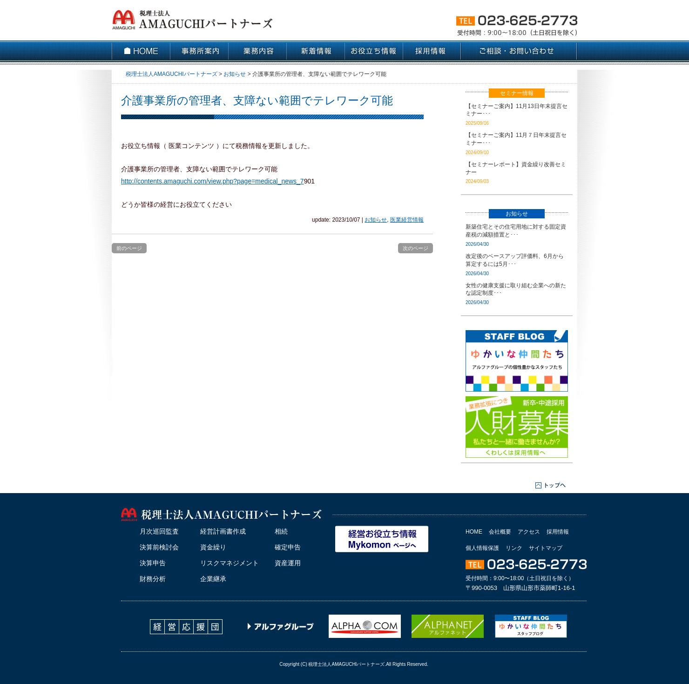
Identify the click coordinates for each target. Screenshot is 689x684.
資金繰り (213, 547)
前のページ (129, 248)
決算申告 (153, 563)
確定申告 (288, 547)
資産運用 (288, 563)
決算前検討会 (159, 547)
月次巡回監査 (159, 531)
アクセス (529, 531)
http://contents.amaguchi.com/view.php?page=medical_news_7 (212, 181)
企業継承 (213, 578)
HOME (474, 531)
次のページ (415, 248)
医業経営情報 (407, 220)
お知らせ (376, 220)
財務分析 (153, 578)
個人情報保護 (482, 548)
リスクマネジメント (229, 563)
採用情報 (558, 531)
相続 (281, 531)
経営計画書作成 (223, 531)
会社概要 (500, 531)
